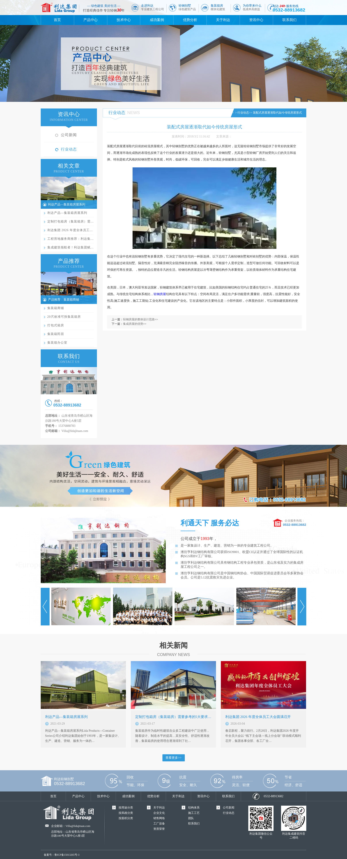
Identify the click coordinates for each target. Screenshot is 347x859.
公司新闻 (69, 135)
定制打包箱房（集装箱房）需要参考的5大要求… (173, 717)
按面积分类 (126, 818)
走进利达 (152, 7)
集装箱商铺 (55, 308)
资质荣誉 (159, 828)
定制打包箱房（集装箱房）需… (70, 221)
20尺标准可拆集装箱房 (64, 316)
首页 (57, 20)
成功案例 (157, 20)
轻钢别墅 (187, 7)
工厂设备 (159, 823)
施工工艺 (194, 813)
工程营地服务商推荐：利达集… (70, 238)
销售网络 (159, 818)
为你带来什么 (252, 7)
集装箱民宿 (55, 334)
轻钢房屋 (160, 294)
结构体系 (194, 807)
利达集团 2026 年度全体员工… (70, 230)
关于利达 (223, 20)
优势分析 (190, 20)
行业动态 (69, 149)
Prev (45, 606)
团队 (191, 818)
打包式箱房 (55, 325)
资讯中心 (256, 20)
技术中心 (124, 20)
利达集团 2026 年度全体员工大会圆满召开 (258, 717)
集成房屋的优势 (133, 323)
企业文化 (159, 813)
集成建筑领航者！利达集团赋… (70, 247)
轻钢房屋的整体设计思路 (139, 319)
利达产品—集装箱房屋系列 (66, 204)
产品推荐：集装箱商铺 (63, 299)
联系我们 (289, 20)
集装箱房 (218, 7)
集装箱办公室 (57, 342)
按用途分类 (126, 807)
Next (301, 606)
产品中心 (90, 20)
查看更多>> (173, 757)
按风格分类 (126, 813)
